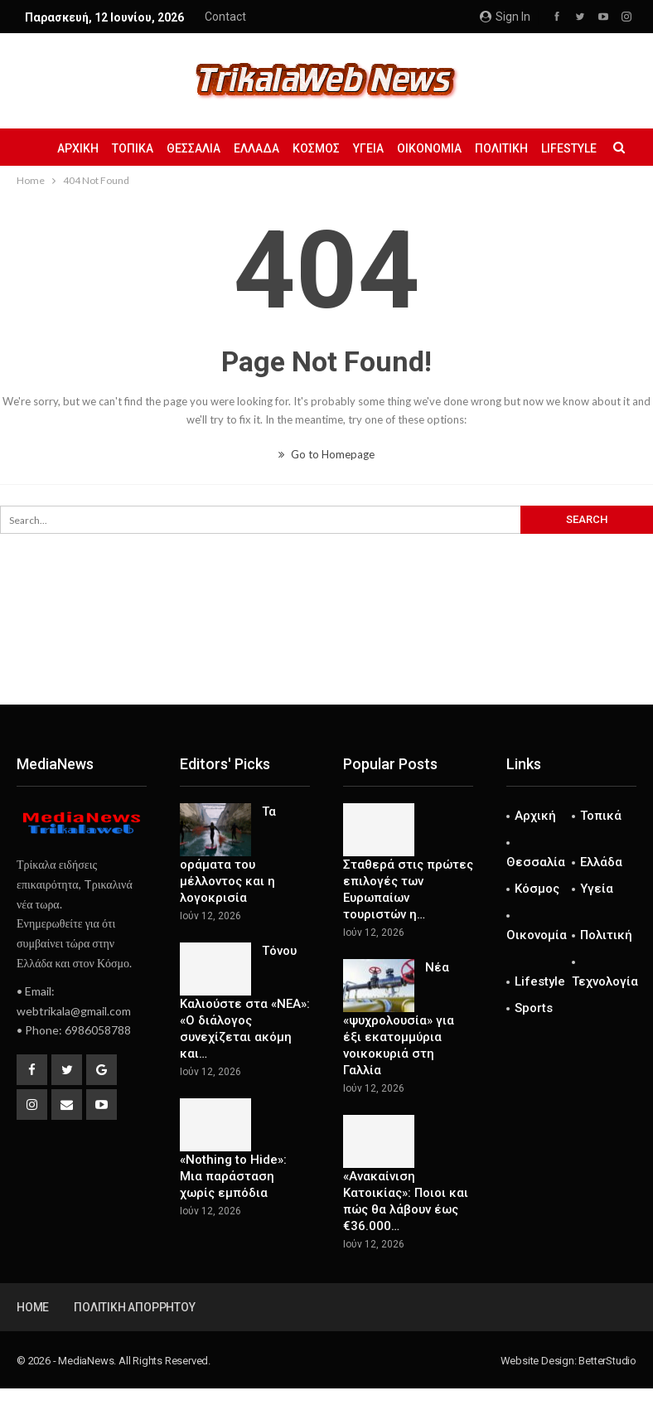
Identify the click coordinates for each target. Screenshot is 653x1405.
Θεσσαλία (224, 148)
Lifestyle (540, 981)
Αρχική (103, 148)
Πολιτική (544, 148)
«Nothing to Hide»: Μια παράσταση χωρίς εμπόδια (233, 1176)
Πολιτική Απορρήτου (134, 1307)
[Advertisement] (326, 650)
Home (33, 1307)
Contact (225, 16)
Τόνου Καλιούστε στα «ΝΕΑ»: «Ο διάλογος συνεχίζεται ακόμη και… (245, 1002)
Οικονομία (470, 148)
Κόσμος (351, 148)
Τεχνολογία (604, 981)
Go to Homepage (326, 454)
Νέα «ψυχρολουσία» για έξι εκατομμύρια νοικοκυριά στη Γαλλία (398, 1019)
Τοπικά (160, 148)
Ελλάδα (289, 148)
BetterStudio (607, 1360)
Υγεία (406, 148)
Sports (534, 1007)
